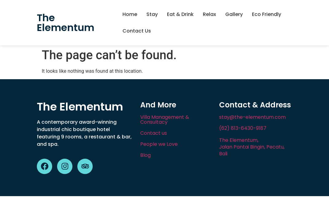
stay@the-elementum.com (252, 117)
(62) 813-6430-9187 (242, 128)
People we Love (159, 144)
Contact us (153, 133)
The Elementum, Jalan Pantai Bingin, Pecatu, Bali (251, 147)
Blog (145, 155)
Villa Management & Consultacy (164, 120)
